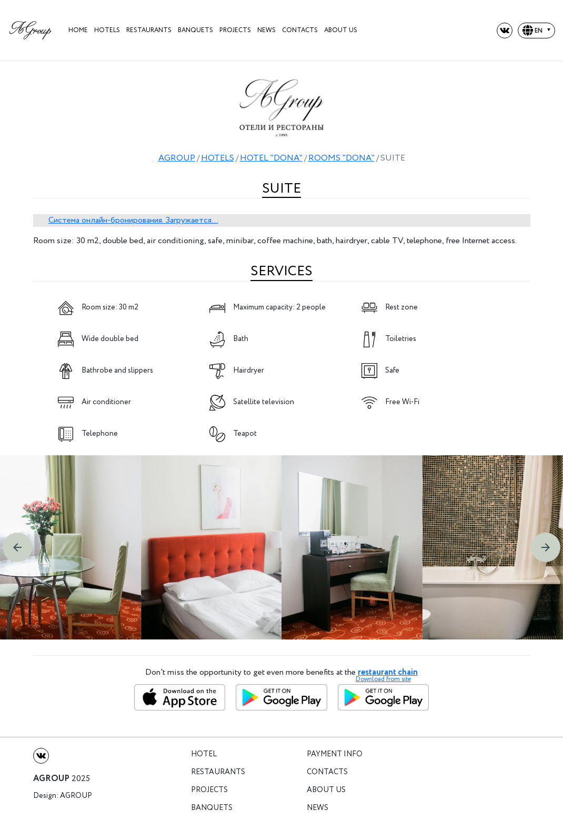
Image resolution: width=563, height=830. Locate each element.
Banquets (195, 30)
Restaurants (149, 30)
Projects (209, 790)
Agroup (76, 796)
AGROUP (176, 158)
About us (340, 30)
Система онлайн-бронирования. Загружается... (133, 220)
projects (235, 30)
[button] (17, 547)
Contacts (300, 30)
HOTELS (107, 30)
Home (78, 30)
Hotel (204, 754)
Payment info (335, 754)
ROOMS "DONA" (341, 158)
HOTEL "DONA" (271, 158)
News (266, 30)
